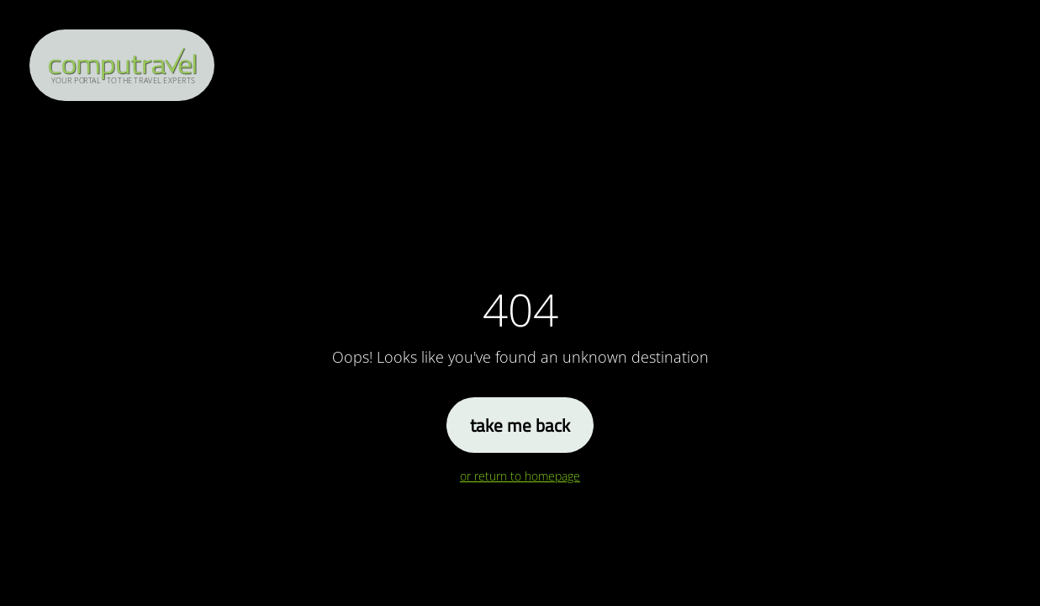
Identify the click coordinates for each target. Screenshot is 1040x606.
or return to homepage (520, 476)
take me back (520, 425)
